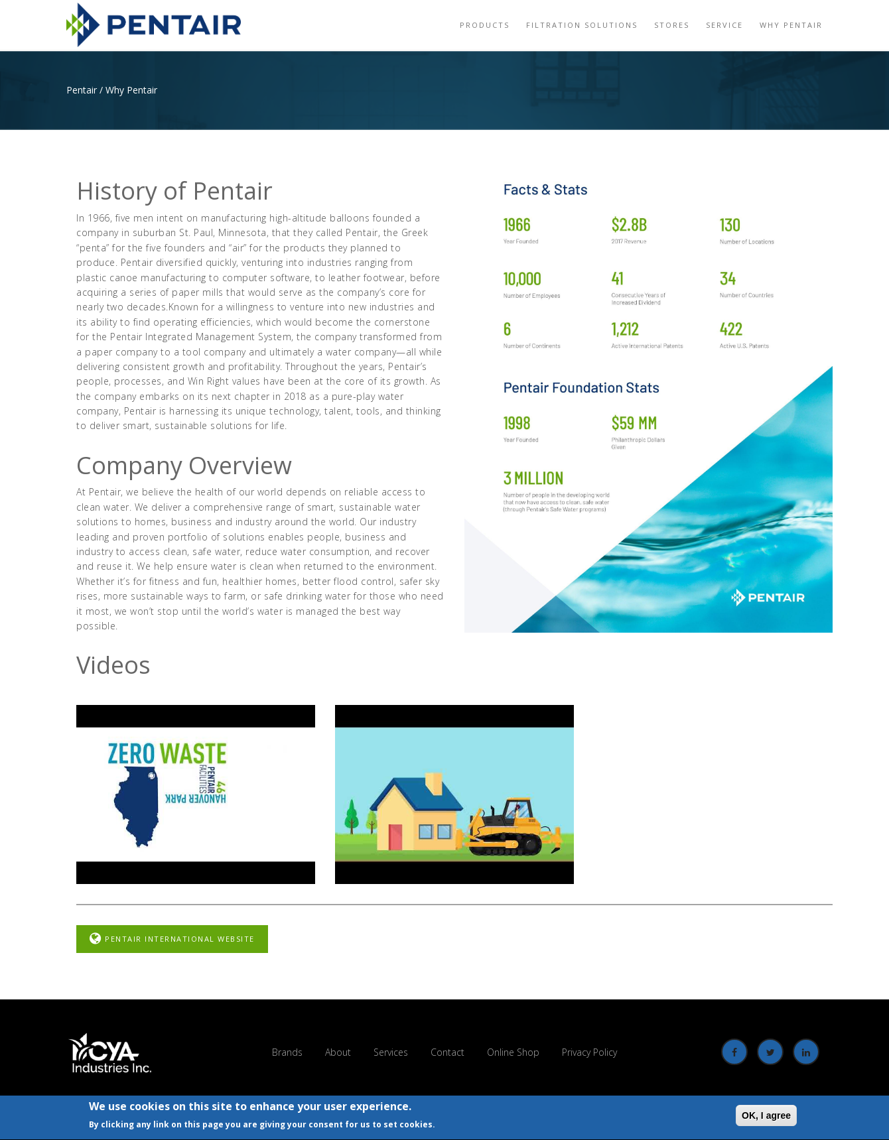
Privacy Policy (589, 1052)
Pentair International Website (172, 939)
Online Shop (513, 1052)
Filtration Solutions (582, 25)
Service (724, 25)
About (338, 1052)
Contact (447, 1052)
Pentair (81, 90)
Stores (671, 25)
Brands (287, 1052)
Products (485, 25)
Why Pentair (791, 25)
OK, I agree (766, 1116)
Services (391, 1052)
